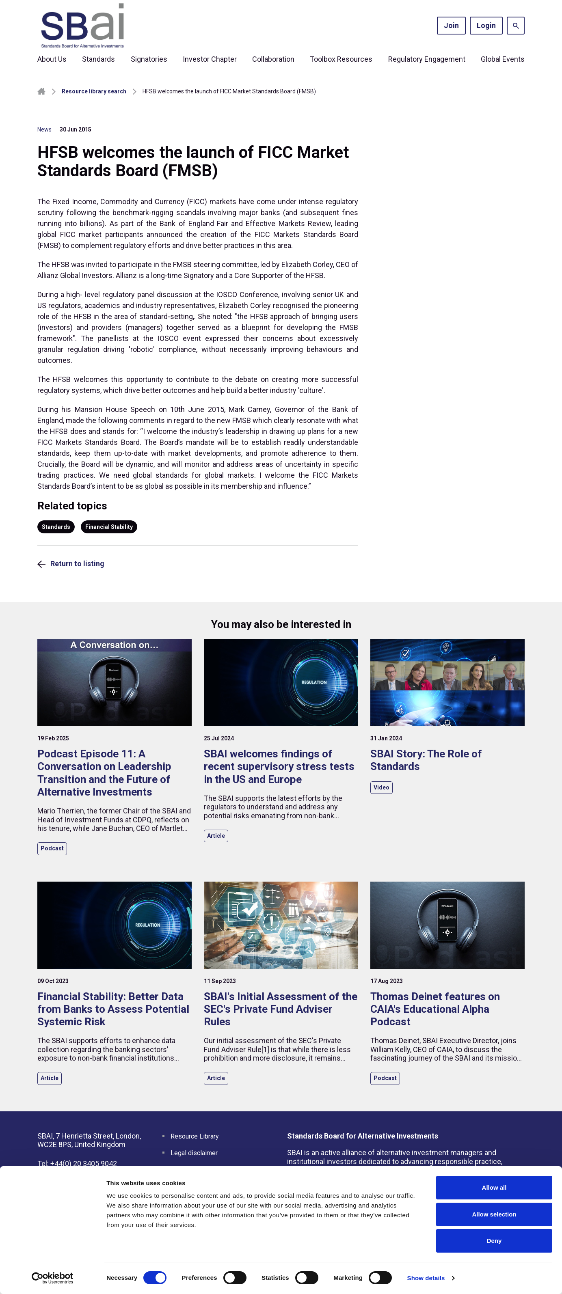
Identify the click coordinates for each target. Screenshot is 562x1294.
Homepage (41, 91)
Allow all (494, 1187)
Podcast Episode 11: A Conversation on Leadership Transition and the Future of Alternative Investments (104, 773)
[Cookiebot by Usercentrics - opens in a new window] (52, 1278)
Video (381, 787)
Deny (494, 1240)
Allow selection (494, 1214)
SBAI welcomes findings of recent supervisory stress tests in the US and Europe (279, 766)
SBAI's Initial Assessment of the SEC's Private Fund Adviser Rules (280, 1009)
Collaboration (273, 59)
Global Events (503, 59)
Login (486, 25)
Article (216, 835)
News (44, 129)
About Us (52, 59)
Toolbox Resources (341, 59)
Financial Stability (109, 527)
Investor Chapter (210, 59)
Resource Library (195, 1136)
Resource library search (94, 91)
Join (451, 25)
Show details (426, 1278)
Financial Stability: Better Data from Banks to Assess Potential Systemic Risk (113, 1009)
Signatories (149, 59)
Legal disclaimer (194, 1153)
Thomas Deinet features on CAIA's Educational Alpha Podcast (435, 1009)
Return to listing (77, 563)
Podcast (52, 848)
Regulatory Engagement (426, 59)
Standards (98, 59)
